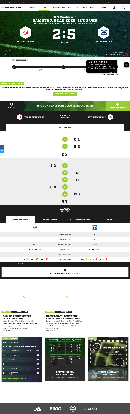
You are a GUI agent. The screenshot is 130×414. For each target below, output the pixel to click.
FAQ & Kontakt (49, 2)
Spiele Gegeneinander (80, 219)
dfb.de (11, 2)
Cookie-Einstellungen (61, 409)
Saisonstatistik (20, 219)
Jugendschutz (38, 409)
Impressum (4, 409)
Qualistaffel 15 (65, 17)
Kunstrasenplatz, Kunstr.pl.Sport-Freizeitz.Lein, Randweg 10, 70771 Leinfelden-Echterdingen (65, 24)
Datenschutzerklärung (14, 409)
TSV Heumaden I (104, 41)
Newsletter (57, 2)
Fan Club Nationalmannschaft (31, 2)
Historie (109, 219)
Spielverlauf (65, 128)
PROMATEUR (5, 2)
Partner (42, 2)
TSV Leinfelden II (25, 41)
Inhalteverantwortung (48, 409)
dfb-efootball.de (19, 2)
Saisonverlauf (50, 219)
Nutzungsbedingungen (27, 409)
